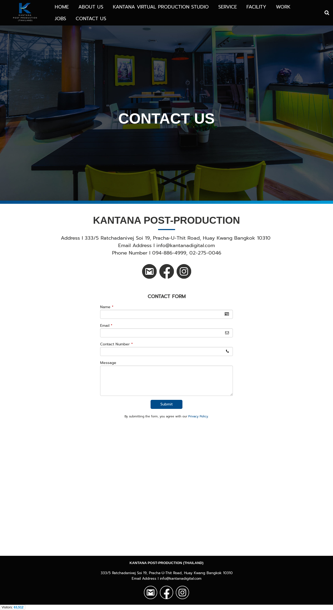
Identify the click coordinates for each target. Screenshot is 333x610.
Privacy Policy (198, 416)
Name (106, 307)
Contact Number (116, 344)
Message (108, 363)
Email (106, 325)
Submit (166, 404)
